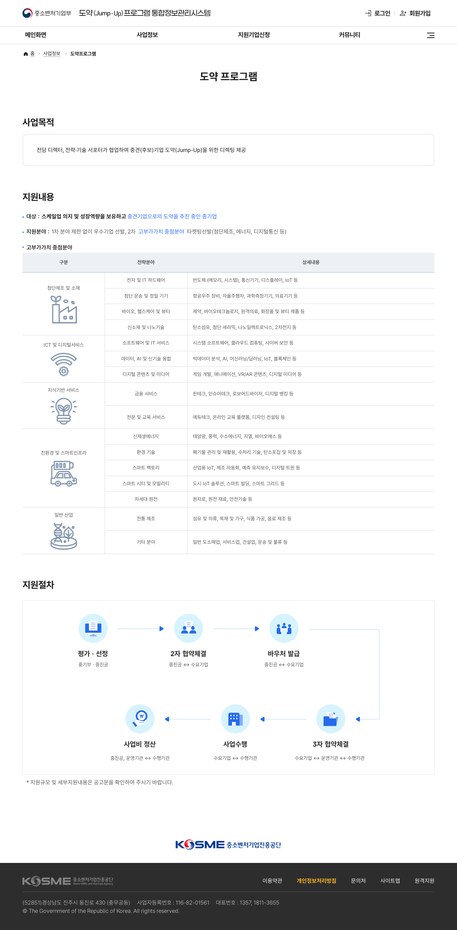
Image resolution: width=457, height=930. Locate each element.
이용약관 (272, 880)
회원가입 (420, 13)
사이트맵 (390, 880)
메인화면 (35, 37)
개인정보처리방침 (316, 880)
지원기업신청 (254, 37)
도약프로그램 (83, 54)
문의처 (358, 880)
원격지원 (425, 880)
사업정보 (147, 37)
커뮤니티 (349, 37)
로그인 (382, 13)
